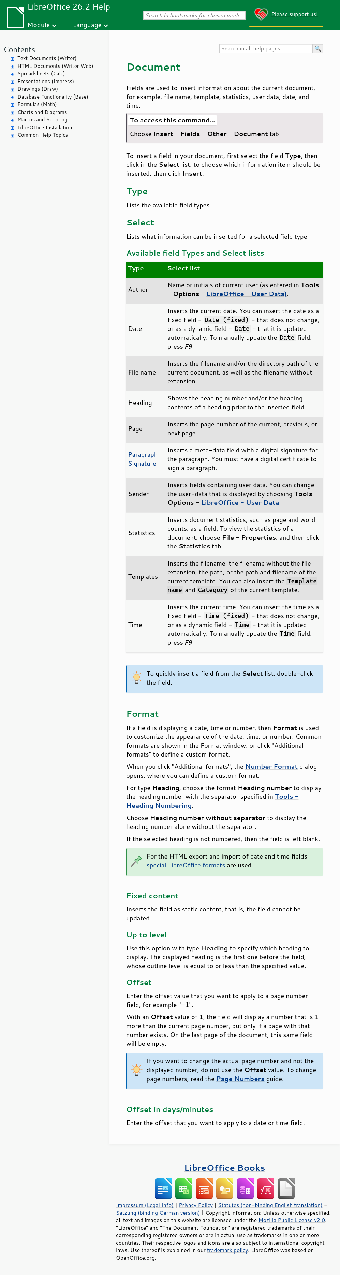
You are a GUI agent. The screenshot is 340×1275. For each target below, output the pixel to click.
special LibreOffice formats (186, 865)
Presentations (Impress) (45, 81)
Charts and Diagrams (42, 112)
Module (38, 24)
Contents (19, 49)
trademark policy (227, 1250)
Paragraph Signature (143, 459)
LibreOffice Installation (44, 127)
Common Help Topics (42, 134)
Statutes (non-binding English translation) (270, 1205)
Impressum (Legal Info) (145, 1205)
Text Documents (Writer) (47, 58)
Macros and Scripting (42, 119)
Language (87, 24)
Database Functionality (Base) (52, 96)
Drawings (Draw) (37, 88)
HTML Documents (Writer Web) (55, 66)
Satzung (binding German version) (158, 1212)
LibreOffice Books (224, 1167)
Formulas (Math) (37, 104)
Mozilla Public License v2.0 (291, 1220)
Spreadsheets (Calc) (41, 73)
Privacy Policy (196, 1205)
